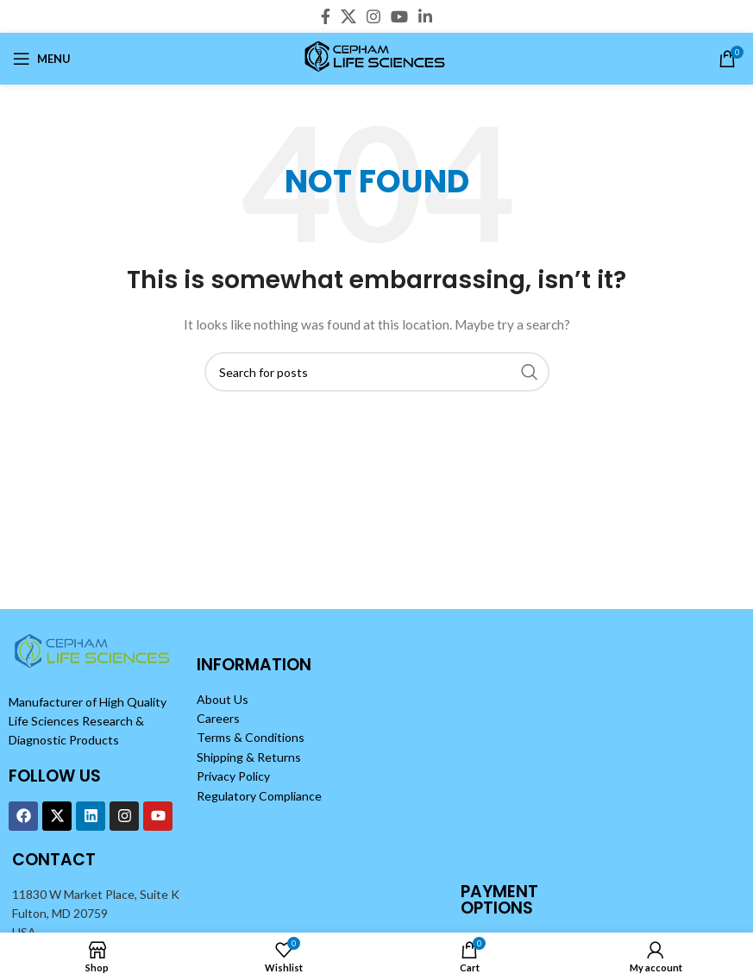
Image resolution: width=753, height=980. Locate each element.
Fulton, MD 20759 (60, 913)
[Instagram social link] (373, 16)
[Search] (376, 372)
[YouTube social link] (399, 16)
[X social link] (348, 16)
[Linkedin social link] (425, 16)
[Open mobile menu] (41, 58)
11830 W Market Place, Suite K (95, 894)
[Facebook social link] (326, 16)
